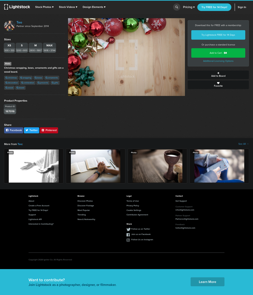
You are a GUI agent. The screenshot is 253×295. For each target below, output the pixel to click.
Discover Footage (86, 205)
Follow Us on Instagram (142, 239)
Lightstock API (35, 219)
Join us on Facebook (141, 234)
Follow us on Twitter (140, 228)
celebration (27, 82)
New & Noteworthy (86, 219)
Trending (82, 214)
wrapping (25, 77)
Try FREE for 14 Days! (214, 7)
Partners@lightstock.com (186, 218)
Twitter (31, 130)
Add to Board (218, 75)
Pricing (189, 7)
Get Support (181, 200)
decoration (12, 82)
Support (32, 214)
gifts (55, 82)
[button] (44, 7)
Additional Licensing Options (218, 61)
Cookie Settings (133, 210)
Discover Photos (85, 200)
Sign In (242, 7)
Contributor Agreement (137, 214)
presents (43, 82)
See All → (243, 144)
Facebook (14, 130)
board (20, 87)
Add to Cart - (218, 53)
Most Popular (84, 210)
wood (9, 87)
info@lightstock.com (184, 209)
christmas (11, 77)
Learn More (207, 281)
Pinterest (49, 130)
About (31, 200)
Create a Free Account (39, 205)
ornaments (52, 77)
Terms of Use (132, 200)
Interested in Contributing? (41, 223)
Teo (19, 22)
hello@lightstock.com (185, 227)
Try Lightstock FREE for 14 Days (218, 35)
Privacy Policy (132, 205)
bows (38, 77)
